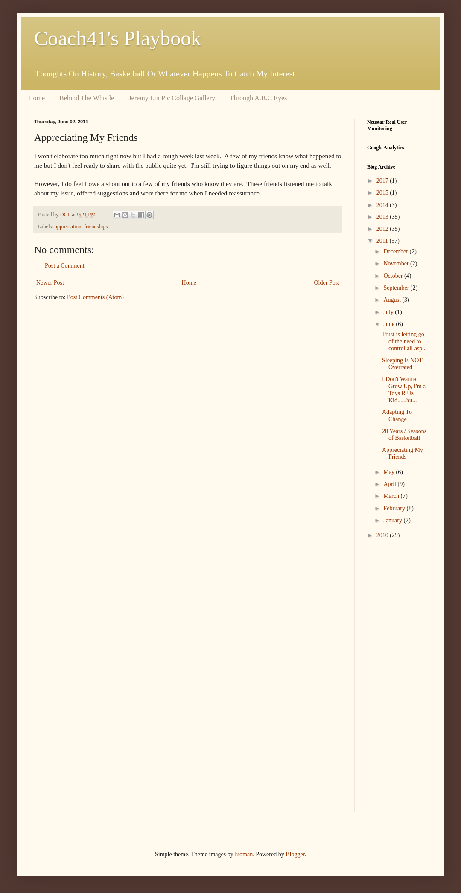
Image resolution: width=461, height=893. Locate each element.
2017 (383, 180)
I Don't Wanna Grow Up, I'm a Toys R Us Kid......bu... (404, 390)
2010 (383, 535)
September (396, 288)
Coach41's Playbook (117, 38)
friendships (96, 227)
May (389, 472)
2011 (383, 241)
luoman (244, 854)
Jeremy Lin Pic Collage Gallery (171, 98)
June (389, 324)
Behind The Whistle (86, 98)
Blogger (295, 854)
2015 (383, 192)
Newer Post (50, 282)
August (392, 300)
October (393, 276)
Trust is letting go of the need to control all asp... (404, 341)
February (394, 508)
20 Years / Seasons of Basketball (404, 435)
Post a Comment (65, 265)
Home (36, 98)
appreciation (68, 227)
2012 (383, 229)
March (391, 496)
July (389, 312)
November (396, 263)
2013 (383, 217)
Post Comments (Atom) (95, 297)
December (396, 251)
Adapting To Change (397, 415)
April (390, 484)
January (393, 520)
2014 (383, 205)
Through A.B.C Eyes (258, 98)
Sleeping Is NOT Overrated (402, 364)
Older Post (327, 282)
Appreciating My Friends (402, 453)
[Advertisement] (392, 682)
